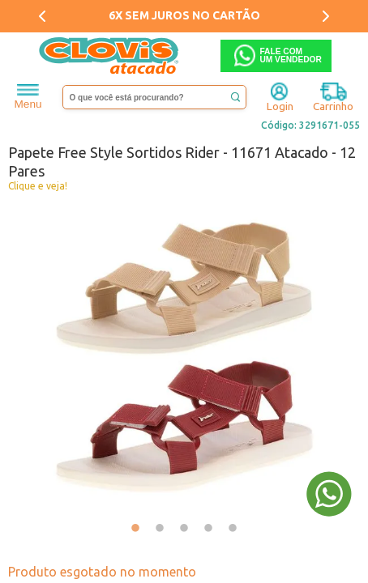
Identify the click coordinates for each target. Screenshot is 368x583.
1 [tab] (135, 529)
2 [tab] (160, 529)
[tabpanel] (184, 357)
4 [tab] (208, 529)
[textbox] (154, 97)
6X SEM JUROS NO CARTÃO (184, 15)
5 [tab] (233, 529)
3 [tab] (184, 529)
